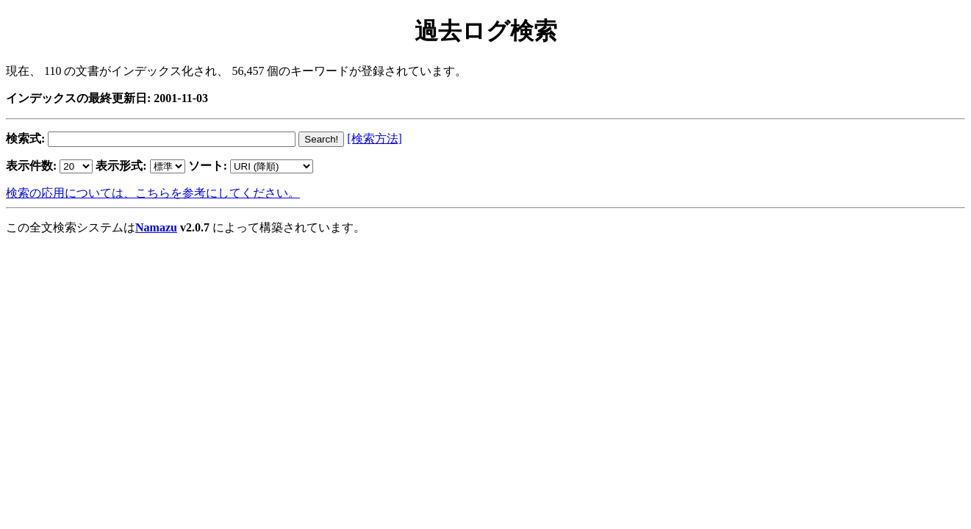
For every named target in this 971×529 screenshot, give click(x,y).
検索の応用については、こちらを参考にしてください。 (153, 193)
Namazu (156, 227)
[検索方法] (374, 138)
